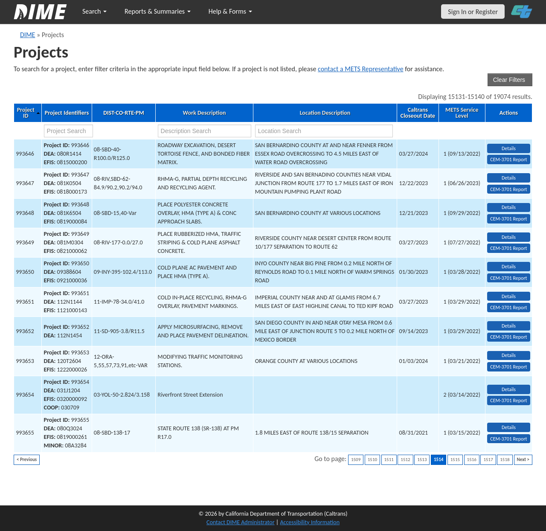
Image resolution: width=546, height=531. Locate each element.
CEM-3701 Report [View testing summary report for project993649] (508, 248)
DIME (27, 35)
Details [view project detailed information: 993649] (509, 237)
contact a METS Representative (361, 69)
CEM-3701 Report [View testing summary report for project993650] (508, 278)
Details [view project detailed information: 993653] (509, 355)
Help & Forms (230, 11)
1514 (438, 459)
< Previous (27, 459)
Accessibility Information (310, 522)
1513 (422, 459)
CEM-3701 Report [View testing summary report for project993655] (508, 439)
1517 (488, 459)
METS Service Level (461, 113)
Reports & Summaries (158, 11)
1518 (504, 459)
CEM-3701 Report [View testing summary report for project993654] (508, 400)
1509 (355, 459)
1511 (389, 459)
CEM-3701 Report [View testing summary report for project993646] (508, 159)
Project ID (26, 113)
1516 (471, 459)
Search (94, 11)
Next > (523, 459)
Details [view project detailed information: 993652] (509, 326)
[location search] (324, 131)
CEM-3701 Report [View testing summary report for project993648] (508, 219)
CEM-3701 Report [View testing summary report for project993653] (508, 367)
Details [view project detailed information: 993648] (509, 207)
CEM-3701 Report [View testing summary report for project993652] (508, 337)
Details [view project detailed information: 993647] (509, 178)
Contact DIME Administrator (240, 522)
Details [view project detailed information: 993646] (509, 148)
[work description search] (205, 131)
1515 (455, 459)
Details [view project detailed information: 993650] (509, 267)
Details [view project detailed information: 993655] (509, 427)
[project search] (68, 131)
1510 (372, 459)
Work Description (204, 113)
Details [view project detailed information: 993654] (509, 389)
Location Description (325, 113)
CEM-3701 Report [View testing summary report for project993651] (508, 307)
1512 (405, 459)
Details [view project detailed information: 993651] (509, 296)
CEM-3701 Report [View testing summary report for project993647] (508, 189)
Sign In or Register (473, 12)
